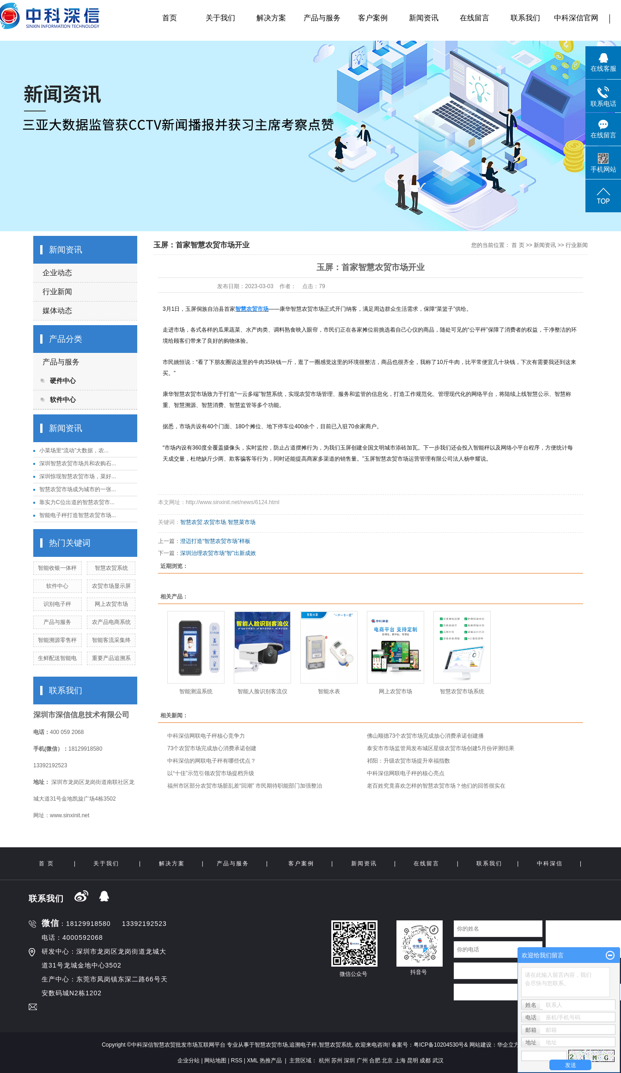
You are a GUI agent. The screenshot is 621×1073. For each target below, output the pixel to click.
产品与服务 (322, 18)
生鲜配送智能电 (57, 658)
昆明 (412, 1060)
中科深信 (550, 863)
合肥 (374, 1060)
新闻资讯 (423, 18)
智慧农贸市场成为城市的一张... (77, 489)
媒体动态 (57, 310)
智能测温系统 (196, 691)
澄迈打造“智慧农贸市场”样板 (215, 541)
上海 (400, 1060)
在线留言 (474, 18)
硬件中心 (63, 380)
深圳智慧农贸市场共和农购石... (77, 463)
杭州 (324, 1060)
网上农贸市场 (111, 604)
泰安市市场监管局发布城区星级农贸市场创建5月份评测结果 (440, 748)
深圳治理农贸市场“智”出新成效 (218, 553)
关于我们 (220, 18)
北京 (387, 1060)
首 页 (517, 245)
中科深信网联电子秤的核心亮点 (405, 773)
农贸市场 (215, 522)
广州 (362, 1060)
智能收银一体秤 (57, 568)
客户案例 (373, 18)
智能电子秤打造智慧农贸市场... (77, 515)
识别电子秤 (57, 604)
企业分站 (188, 1060)
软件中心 (63, 399)
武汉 (438, 1060)
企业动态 (57, 273)
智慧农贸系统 (111, 568)
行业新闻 (57, 292)
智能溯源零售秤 (57, 640)
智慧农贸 (191, 522)
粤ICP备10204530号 (439, 1045)
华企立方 (508, 1045)
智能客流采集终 (111, 640)
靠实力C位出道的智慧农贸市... (77, 502)
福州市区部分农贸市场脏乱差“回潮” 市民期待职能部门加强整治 (244, 786)
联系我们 (525, 18)
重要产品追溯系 (111, 658)
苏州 (336, 1060)
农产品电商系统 (111, 622)
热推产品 (271, 1060)
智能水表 (329, 691)
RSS (237, 1060)
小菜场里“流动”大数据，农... (74, 450)
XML (252, 1060)
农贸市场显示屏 (111, 586)
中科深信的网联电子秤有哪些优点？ (211, 761)
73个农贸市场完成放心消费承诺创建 (211, 748)
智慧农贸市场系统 (462, 691)
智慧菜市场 (242, 522)
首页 (169, 18)
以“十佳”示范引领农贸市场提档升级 (210, 773)
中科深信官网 (576, 18)
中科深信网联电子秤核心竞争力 (206, 736)
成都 (425, 1060)
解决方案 (271, 18)
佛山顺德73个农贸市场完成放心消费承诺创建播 (425, 736)
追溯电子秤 (303, 1045)
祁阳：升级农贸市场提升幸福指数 (408, 761)
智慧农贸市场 (271, 1045)
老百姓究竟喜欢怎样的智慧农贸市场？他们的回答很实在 (436, 786)
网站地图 (215, 1060)
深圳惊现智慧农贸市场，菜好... (77, 476)
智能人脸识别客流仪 (262, 691)
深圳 (349, 1060)
